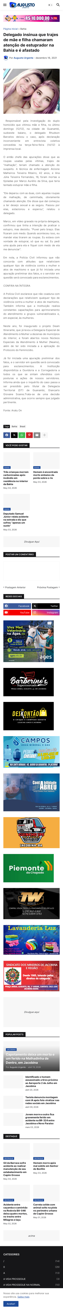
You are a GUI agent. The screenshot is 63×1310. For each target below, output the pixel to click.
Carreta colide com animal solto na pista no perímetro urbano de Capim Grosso (45, 1209)
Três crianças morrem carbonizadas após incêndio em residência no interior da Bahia (16, 478)
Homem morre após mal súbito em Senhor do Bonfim (45, 1165)
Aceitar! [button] (11, 1303)
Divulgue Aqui (31, 541)
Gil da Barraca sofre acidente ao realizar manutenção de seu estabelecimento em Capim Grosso (15, 1168)
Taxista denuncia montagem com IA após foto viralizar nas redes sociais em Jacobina (42, 1100)
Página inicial (10, 29)
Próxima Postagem (47, 587)
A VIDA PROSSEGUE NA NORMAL (31, 1284)
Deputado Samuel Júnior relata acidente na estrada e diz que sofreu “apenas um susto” (15, 519)
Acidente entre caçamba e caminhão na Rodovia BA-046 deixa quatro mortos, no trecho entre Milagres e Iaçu (15, 1212)
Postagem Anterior (15, 587)
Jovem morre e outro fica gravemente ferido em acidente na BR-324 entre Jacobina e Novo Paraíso (39, 1119)
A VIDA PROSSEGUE (31, 1279)
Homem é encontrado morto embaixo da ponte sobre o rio (45, 475)
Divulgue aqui (31, 1012)
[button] (4, 5)
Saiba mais (23, 1296)
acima (31, 1235)
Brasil (22, 426)
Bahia (23, 29)
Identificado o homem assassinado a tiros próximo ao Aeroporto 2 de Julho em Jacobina (41, 1081)
